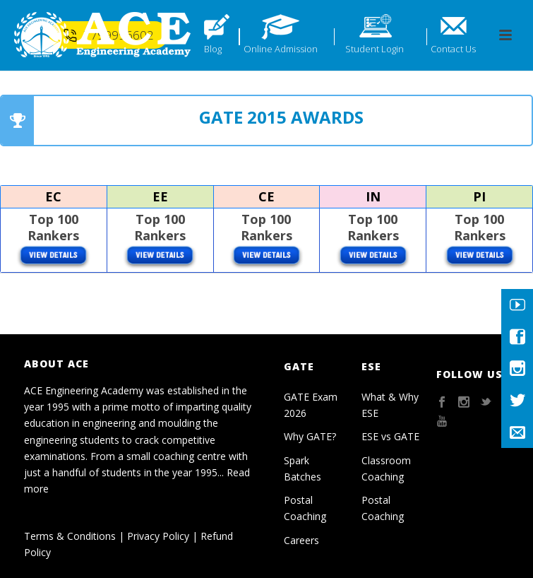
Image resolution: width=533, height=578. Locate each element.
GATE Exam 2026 (310, 405)
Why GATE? (310, 436)
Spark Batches (302, 468)
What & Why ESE (390, 405)
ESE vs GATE (390, 436)
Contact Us (453, 48)
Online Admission (281, 48)
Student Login (374, 48)
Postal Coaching (305, 508)
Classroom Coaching (386, 468)
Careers (301, 540)
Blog (213, 48)
